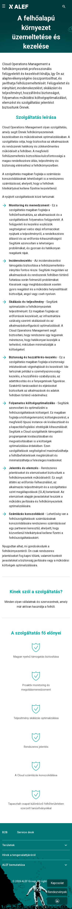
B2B (5, 832)
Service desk (25, 832)
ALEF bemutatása (13, 865)
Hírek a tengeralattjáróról (19, 855)
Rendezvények (57, 892)
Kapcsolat (57, 883)
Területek (8, 845)
